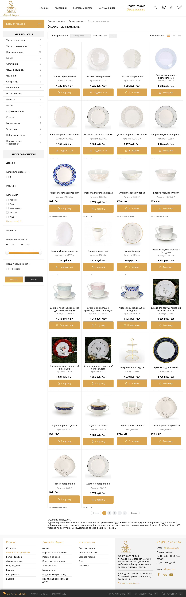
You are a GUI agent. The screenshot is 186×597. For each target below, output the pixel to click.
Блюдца (10, 99)
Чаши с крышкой (15, 69)
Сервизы (11, 548)
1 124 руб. (166, 143)
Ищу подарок (13, 565)
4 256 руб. (166, 318)
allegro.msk (169, 568)
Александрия (16, 208)
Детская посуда (14, 561)
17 (40, 117)
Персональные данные (54, 552)
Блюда (9, 57)
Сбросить (33, 279)
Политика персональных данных (55, 580)
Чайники (11, 75)
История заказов (51, 556)
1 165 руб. (64, 143)
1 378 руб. (98, 201)
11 (40, 75)
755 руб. (132, 260)
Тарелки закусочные (17, 46)
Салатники (12, 63)
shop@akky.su (171, 547)
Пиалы (9, 105)
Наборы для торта (15, 135)
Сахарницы (12, 81)
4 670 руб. (132, 376)
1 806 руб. (132, 85)
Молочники (12, 87)
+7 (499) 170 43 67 (169, 542)
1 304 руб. (98, 143)
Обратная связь (14, 593)
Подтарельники (14, 51)
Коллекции (59, 7)
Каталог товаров (23, 24)
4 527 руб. (64, 376)
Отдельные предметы (18, 552)
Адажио (13, 200)
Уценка (10, 578)
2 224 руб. (64, 260)
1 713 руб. (166, 260)
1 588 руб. (166, 85)
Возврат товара (87, 556)
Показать (14, 279)
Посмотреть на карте (129, 583)
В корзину (64, 92)
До (22, 244)
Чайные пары (13, 93)
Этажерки (11, 129)
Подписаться (98, 92)
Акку (12, 204)
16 (40, 40)
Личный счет (49, 565)
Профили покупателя (53, 561)
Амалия (13, 212)
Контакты (84, 565)
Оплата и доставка (88, 552)
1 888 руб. (98, 434)
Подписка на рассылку (54, 574)
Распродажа (12, 574)
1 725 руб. (64, 85)
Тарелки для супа (15, 40)
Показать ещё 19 (13, 221)
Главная (42, 7)
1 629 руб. (98, 260)
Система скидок (106, 7)
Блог (81, 561)
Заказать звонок (136, 8)
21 (40, 51)
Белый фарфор (14, 556)
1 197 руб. (132, 143)
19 (40, 46)
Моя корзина (49, 569)
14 (40, 93)
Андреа (13, 217)
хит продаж (15, 269)
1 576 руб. (98, 492)
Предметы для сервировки (14, 142)
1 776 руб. (166, 376)
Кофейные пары (15, 111)
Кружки (10, 117)
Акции (45, 548)
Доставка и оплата (81, 7)
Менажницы (13, 123)
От (7, 244)
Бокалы (10, 569)
